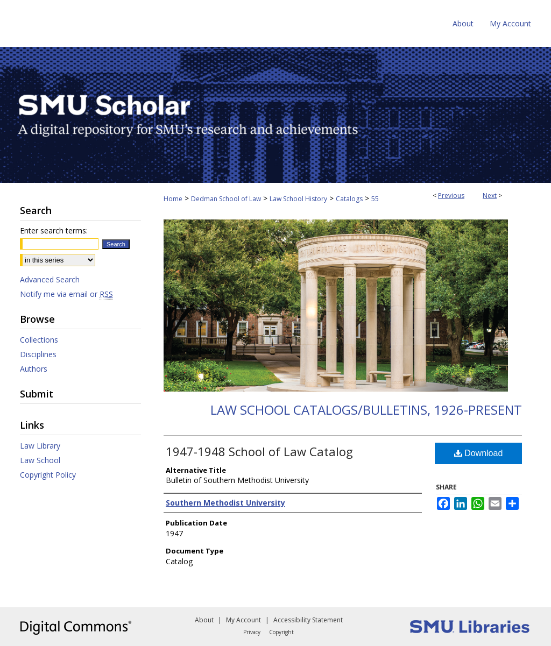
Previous (451, 195)
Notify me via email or (66, 294)
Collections (39, 340)
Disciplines (38, 354)
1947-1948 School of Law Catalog (259, 451)
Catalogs (349, 198)
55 (375, 198)
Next (490, 195)
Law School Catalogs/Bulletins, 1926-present (366, 409)
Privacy (251, 632)
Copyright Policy (48, 475)
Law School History (298, 198)
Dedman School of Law (226, 198)
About (204, 619)
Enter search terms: (54, 230)
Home (173, 198)
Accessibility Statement (308, 619)
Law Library (40, 446)
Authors (33, 369)
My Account (243, 619)
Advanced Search (50, 279)
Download (478, 453)
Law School (40, 460)
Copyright (281, 632)
